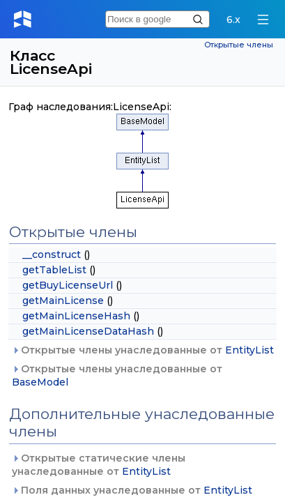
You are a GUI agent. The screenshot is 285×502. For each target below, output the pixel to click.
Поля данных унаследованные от (132, 490)
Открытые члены (238, 45)
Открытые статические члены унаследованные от (98, 465)
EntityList (249, 350)
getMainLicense (63, 300)
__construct (51, 254)
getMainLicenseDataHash (88, 331)
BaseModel (40, 382)
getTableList (54, 270)
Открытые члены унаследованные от (143, 350)
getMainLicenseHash (76, 316)
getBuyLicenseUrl (67, 285)
